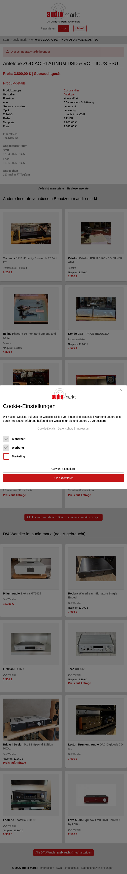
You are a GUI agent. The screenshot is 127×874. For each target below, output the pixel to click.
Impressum (82, 428)
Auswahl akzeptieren (63, 468)
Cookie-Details (47, 428)
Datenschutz (65, 428)
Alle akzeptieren (64, 478)
